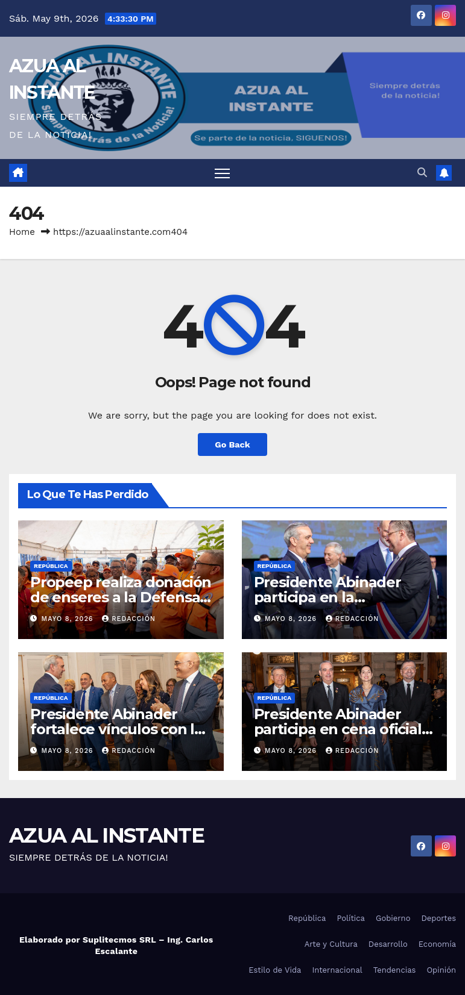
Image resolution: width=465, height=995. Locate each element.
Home (22, 231)
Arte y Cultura (331, 944)
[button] (422, 172)
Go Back (232, 444)
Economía (437, 944)
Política (351, 918)
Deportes (438, 918)
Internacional (337, 970)
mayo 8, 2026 (69, 619)
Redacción (129, 619)
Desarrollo (388, 944)
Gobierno (393, 918)
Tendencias (394, 970)
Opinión (441, 970)
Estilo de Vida (274, 970)
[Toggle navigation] (222, 173)
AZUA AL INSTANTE (106, 835)
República (51, 566)
